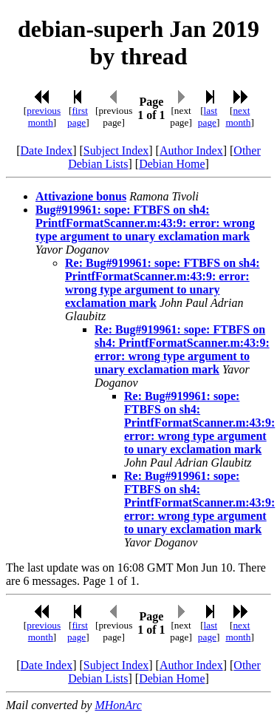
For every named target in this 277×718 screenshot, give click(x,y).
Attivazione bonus (80, 196)
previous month (44, 116)
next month (237, 116)
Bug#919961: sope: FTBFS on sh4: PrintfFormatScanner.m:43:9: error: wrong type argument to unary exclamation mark (145, 223)
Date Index (47, 150)
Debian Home (172, 164)
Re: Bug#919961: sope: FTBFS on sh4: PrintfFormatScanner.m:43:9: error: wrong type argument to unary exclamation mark (162, 283)
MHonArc (118, 705)
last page (207, 116)
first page (77, 116)
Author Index (191, 150)
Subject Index (115, 150)
